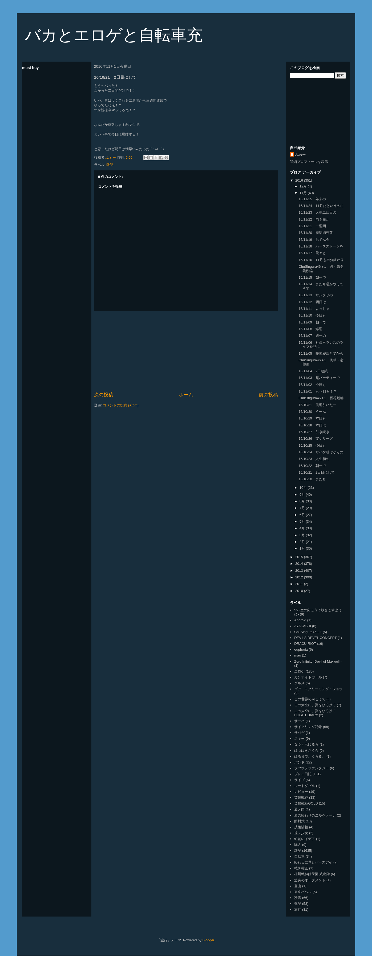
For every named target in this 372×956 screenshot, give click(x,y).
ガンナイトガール (308, 677)
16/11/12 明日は (312, 302)
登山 (297, 886)
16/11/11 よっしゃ (313, 309)
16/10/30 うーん (312, 412)
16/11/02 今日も (312, 385)
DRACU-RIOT (305, 644)
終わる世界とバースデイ (313, 862)
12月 (304, 186)
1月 (303, 548)
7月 (303, 508)
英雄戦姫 (301, 797)
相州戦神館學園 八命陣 (312, 874)
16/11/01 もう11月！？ (317, 391)
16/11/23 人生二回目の (317, 212)
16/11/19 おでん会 (313, 240)
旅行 (297, 909)
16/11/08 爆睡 (310, 329)
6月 (303, 515)
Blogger (208, 940)
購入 (297, 845)
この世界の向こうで (309, 699)
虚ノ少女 (301, 833)
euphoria (301, 649)
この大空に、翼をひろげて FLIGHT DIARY (315, 713)
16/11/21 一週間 (312, 226)
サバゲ (299, 733)
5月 (303, 521)
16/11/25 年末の (312, 199)
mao (297, 655)
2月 (303, 542)
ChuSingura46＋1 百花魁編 (320, 398)
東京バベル (303, 892)
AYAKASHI (302, 626)
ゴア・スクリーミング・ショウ (318, 689)
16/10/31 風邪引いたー (317, 405)
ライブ (299, 780)
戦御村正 (301, 868)
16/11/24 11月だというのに (320, 206)
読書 (297, 898)
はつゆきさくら (306, 751)
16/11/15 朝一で (312, 277)
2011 (299, 584)
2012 (299, 577)
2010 (299, 591)
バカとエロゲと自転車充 (114, 35)
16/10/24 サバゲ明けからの (320, 452)
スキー (299, 739)
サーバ (299, 721)
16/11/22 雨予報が (313, 219)
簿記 (297, 904)
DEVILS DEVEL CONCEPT (315, 638)
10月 (304, 488)
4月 (303, 528)
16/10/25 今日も (312, 445)
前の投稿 (268, 394)
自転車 (299, 856)
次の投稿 (103, 394)
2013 (299, 571)
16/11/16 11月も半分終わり (320, 260)
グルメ (299, 683)
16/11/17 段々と (312, 253)
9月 (303, 495)
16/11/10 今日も (312, 315)
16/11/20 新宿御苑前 (315, 233)
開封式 (299, 821)
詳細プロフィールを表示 (309, 162)
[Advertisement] (186, 351)
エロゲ (299, 671)
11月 (304, 193)
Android (300, 620)
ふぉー (300, 155)
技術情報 (301, 827)
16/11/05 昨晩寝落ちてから (320, 353)
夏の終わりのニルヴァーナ (315, 815)
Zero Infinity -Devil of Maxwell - (318, 661)
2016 (299, 180)
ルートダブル (304, 786)
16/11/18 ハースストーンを (320, 246)
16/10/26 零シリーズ (315, 439)
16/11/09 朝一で (312, 322)
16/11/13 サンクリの (315, 295)
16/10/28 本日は (312, 425)
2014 (299, 564)
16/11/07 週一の (312, 336)
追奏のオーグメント (309, 880)
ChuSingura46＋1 (308, 632)
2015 (299, 557)
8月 (303, 501)
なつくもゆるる (306, 744)
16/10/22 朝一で (312, 466)
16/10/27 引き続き (313, 432)
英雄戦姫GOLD (306, 803)
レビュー (301, 792)
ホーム (186, 394)
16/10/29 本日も (312, 418)
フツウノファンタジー (311, 768)
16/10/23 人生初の (313, 459)
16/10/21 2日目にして (316, 472)
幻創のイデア (304, 839)
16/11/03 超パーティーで (319, 378)
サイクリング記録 (308, 727)
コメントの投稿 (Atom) (121, 405)
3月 (303, 535)
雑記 (109, 165)
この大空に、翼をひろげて (315, 705)
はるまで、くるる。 (309, 756)
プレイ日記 (303, 774)
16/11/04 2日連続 (313, 371)
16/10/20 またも (312, 479)
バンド (299, 762)
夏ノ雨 (299, 809)
